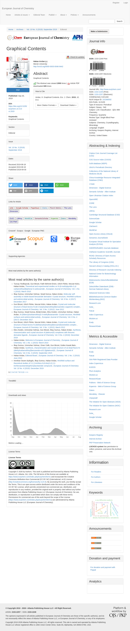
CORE (91, 203)
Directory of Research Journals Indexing (105, 270)
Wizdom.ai (93, 318)
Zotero (63, 218)
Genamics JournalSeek (98, 238)
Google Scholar (22, 208)
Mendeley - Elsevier (97, 394)
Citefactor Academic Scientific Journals (104, 252)
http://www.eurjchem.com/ (110, 89)
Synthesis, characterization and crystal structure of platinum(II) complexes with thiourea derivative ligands (47, 332)
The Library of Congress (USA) (101, 262)
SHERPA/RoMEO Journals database (104, 248)
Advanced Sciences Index (99, 293)
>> (27, 372)
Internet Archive (95, 439)
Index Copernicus (96, 315)
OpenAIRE (93, 199)
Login (126, 3)
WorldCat (28, 218)
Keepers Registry (96, 435)
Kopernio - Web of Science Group (102, 386)
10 (23, 372)
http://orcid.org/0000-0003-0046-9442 (48, 66)
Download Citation (68, 105)
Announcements (89, 15)
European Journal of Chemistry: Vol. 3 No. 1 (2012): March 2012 (39, 327)
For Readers (96, 472)
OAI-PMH (13, 222)
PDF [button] (18, 90)
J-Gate (92, 184)
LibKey (19, 218)
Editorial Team (39, 15)
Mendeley (72, 218)
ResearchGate (95, 326)
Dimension (14, 211)
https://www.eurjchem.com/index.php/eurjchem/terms (30, 477)
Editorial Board (31, 356)
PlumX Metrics (55, 208)
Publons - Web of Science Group (102, 383)
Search (119, 21)
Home (8, 15)
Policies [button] (75, 15)
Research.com (95, 303)
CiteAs (44, 208)
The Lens (67, 208)
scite (11, 208)
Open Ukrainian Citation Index (101, 195)
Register (116, 3)
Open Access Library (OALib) (100, 234)
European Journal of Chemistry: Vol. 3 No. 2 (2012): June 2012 (39, 309)
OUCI (12, 218)
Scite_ (91, 307)
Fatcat (91, 311)
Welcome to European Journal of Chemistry (43, 340)
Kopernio (54, 218)
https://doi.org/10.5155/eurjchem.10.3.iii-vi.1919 (18, 108)
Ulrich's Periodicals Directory (100, 167)
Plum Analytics (95, 371)
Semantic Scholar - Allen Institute (102, 192)
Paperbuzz (35, 208)
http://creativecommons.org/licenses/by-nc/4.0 (27, 482)
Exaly (91, 322)
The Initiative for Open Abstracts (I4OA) (104, 402)
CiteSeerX (93, 226)
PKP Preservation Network (99, 443)
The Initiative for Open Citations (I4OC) (104, 406)
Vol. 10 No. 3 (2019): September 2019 (42, 29)
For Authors (95, 477)
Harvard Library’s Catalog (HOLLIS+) (104, 266)
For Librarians (96, 482)
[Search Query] (102, 21)
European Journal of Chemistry (18, 8)
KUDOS (92, 367)
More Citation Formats (46, 105)
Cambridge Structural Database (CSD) (104, 215)
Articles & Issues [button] (22, 15)
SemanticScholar (41, 218)
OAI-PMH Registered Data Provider (103, 359)
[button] (16, 185)
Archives (19, 29)
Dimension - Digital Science (100, 188)
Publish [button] (52, 15)
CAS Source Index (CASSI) (100, 160)
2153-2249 (98, 92)
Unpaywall (93, 398)
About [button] (63, 15)
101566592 (106, 100)
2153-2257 (98, 94)
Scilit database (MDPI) (98, 163)
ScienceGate (94, 219)
